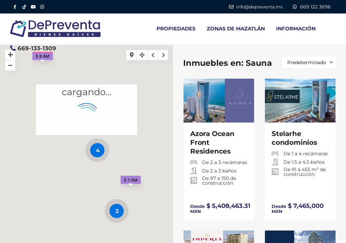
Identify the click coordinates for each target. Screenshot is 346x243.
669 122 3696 (315, 7)
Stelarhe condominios (294, 138)
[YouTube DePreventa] (33, 7)
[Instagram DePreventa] (42, 7)
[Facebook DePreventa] (14, 7)
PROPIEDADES (176, 28)
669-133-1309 (37, 48)
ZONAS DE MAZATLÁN (236, 28)
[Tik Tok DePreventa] (23, 7)
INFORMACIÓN (296, 28)
